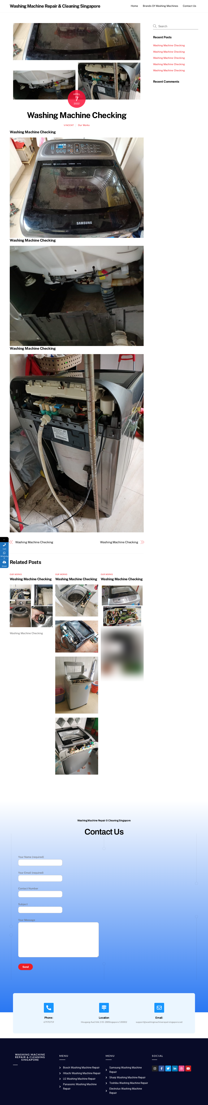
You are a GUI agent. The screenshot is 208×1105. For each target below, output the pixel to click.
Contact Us (189, 5)
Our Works (84, 125)
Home (134, 5)
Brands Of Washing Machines (160, 5)
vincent (69, 125)
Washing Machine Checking (76, 115)
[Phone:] (49, 1008)
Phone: (48, 1017)
